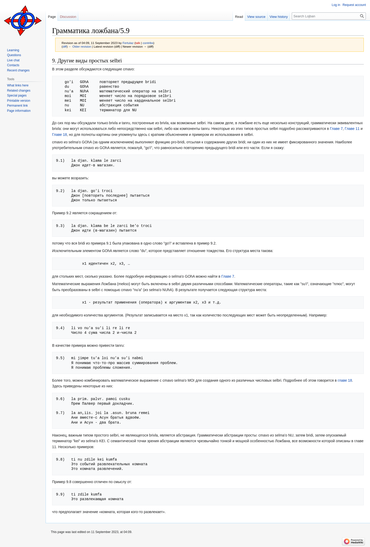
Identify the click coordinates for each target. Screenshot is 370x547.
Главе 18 (59, 134)
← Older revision (79, 46)
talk (138, 43)
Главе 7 (336, 129)
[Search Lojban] (329, 16)
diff (65, 46)
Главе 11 (352, 129)
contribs (148, 43)
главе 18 (345, 380)
